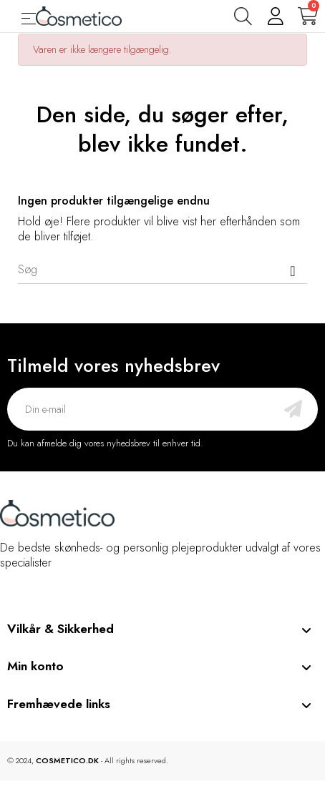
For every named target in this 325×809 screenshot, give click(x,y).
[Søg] (162, 269)
